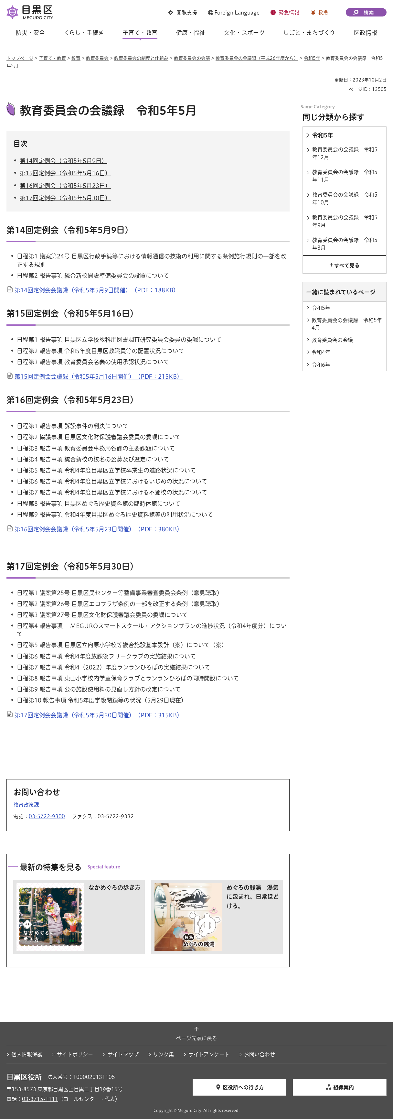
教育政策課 (26, 805)
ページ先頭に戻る (196, 1038)
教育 (75, 58)
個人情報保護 (26, 1055)
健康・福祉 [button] (190, 33)
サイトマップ (123, 1055)
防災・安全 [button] (30, 33)
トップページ (19, 58)
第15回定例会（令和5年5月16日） (65, 174)
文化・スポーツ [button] (244, 33)
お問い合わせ (259, 1055)
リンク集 (163, 1055)
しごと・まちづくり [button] (309, 33)
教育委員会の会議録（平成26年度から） (257, 58)
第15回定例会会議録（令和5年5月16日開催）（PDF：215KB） (99, 377)
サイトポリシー (75, 1055)
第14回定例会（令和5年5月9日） (63, 162)
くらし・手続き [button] (84, 33)
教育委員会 (97, 58)
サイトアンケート (208, 1055)
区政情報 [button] (365, 33)
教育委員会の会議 (192, 58)
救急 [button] (323, 12)
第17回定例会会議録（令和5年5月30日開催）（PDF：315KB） (99, 716)
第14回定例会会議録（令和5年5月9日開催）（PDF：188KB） (97, 291)
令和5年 (312, 58)
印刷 (327, 80)
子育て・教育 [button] (139, 33)
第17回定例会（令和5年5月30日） (65, 198)
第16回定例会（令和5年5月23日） (65, 186)
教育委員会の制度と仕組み (141, 58)
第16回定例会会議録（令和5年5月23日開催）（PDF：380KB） (99, 530)
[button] (182, 12)
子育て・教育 (52, 58)
